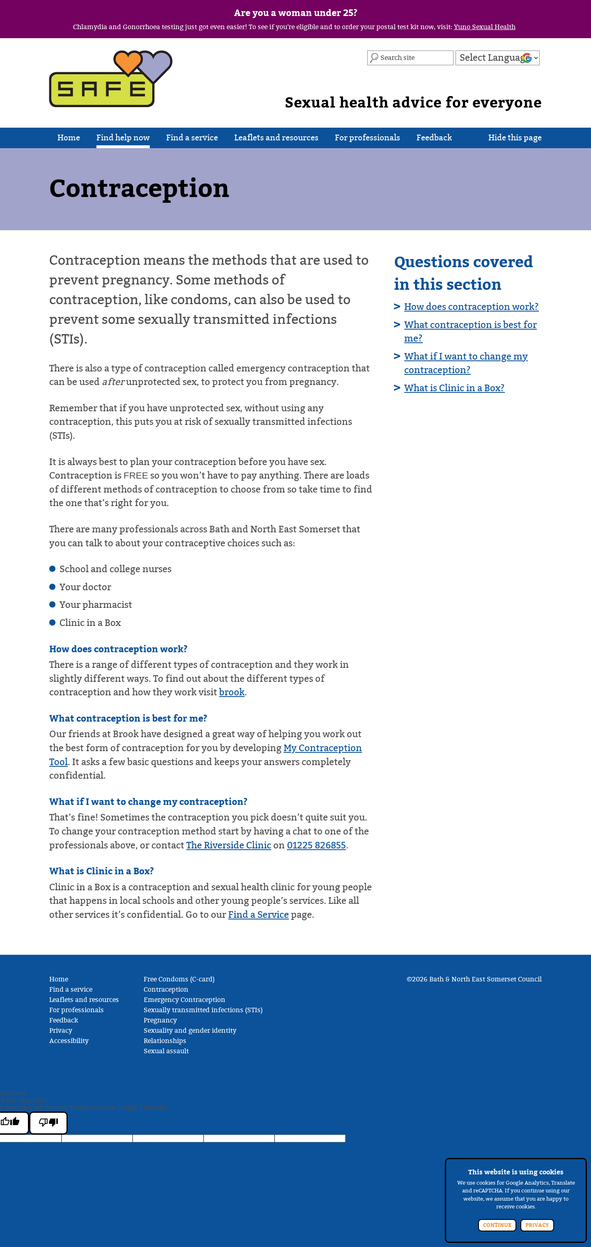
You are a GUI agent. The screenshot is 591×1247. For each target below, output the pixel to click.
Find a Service (258, 914)
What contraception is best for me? (470, 331)
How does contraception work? (471, 306)
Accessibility (69, 1041)
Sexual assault (166, 1051)
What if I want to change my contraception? (466, 363)
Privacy (60, 1031)
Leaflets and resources (276, 140)
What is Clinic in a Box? (454, 388)
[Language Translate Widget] (498, 57)
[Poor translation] (48, 1123)
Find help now (123, 140)
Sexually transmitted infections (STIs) (203, 1010)
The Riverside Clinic (228, 845)
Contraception (166, 990)
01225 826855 (316, 845)
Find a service (192, 140)
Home (68, 140)
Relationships (165, 1041)
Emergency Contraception (184, 1000)
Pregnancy (160, 1020)
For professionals (367, 140)
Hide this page (515, 140)
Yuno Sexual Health (484, 27)
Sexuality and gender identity (190, 1031)
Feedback (434, 140)
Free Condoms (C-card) (179, 979)
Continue (497, 1225)
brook (232, 692)
